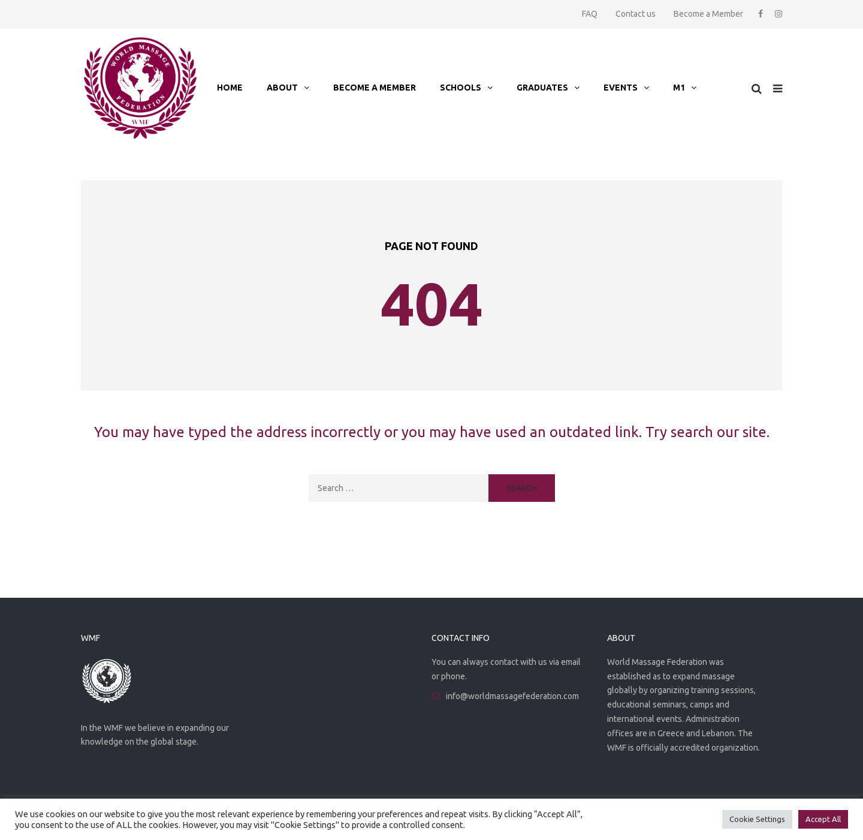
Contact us (635, 14)
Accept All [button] (823, 819)
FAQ (590, 14)
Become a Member (708, 14)
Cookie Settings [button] (757, 819)
